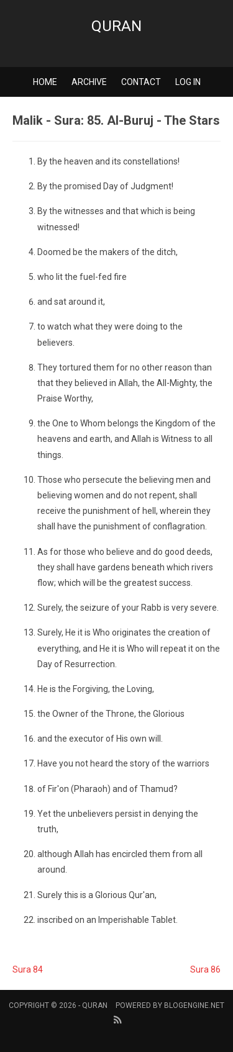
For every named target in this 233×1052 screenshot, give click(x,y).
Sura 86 (205, 969)
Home (45, 82)
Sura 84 (27, 969)
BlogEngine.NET (194, 1005)
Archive (89, 82)
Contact (141, 82)
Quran (116, 26)
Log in (188, 82)
